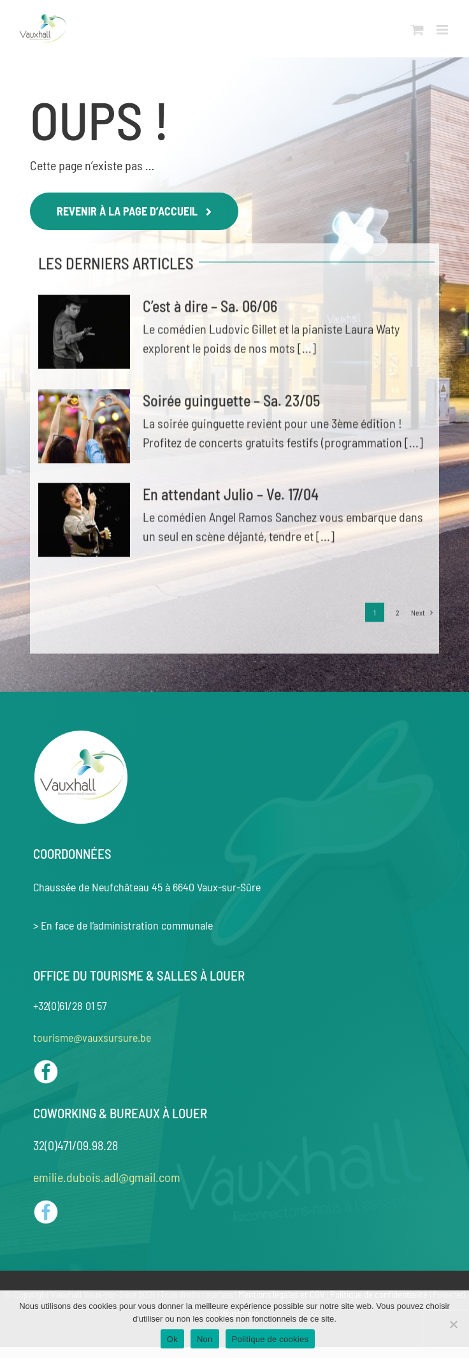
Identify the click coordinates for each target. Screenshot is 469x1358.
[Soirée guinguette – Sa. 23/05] (84, 428)
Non (205, 1339)
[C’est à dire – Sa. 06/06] (84, 333)
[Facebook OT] (46, 1065)
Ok (172, 1339)
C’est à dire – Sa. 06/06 (210, 307)
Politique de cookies (270, 1339)
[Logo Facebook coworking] (46, 1205)
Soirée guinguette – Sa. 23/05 (231, 402)
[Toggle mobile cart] (417, 29)
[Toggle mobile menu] (443, 29)
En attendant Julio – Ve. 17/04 (231, 495)
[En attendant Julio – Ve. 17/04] (84, 522)
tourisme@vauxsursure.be (92, 1037)
